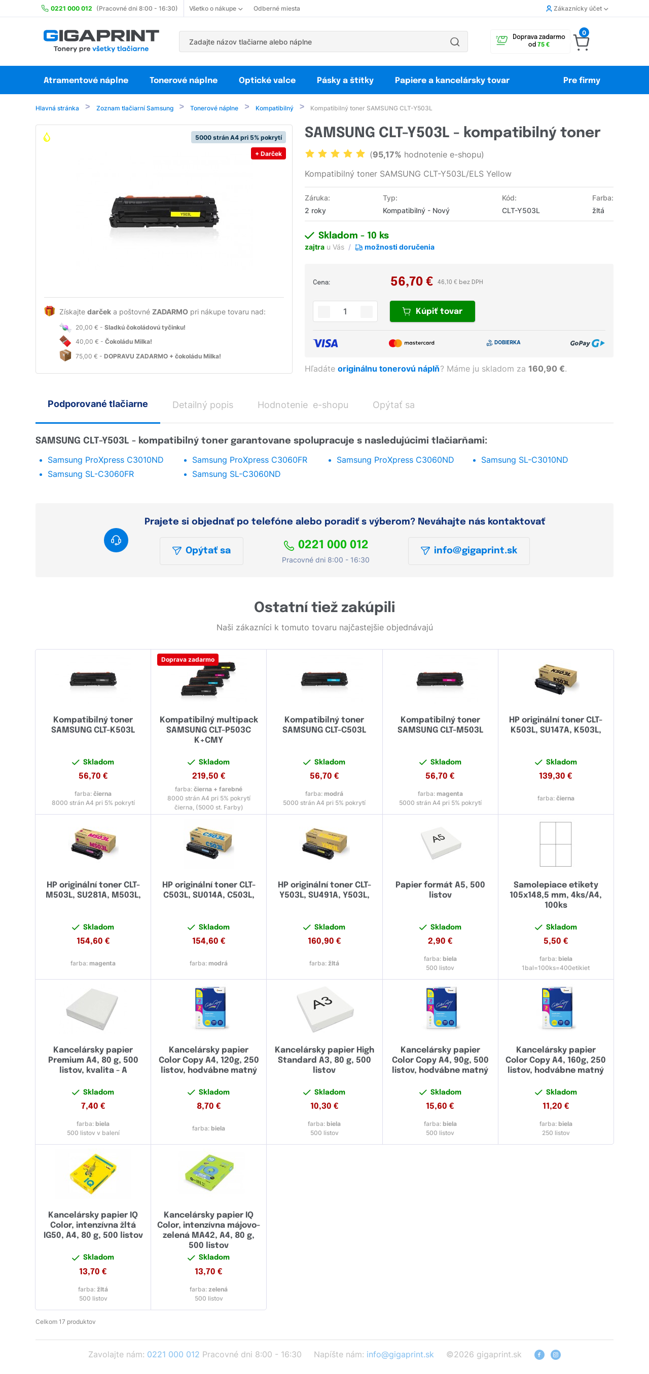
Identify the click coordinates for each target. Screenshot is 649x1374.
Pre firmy (581, 80)
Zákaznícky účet (577, 8)
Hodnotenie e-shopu (303, 405)
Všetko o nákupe (215, 8)
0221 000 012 (326, 546)
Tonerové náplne (184, 80)
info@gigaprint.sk (469, 552)
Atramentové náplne (86, 80)
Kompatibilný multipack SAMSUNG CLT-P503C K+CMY (209, 731)
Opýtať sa (201, 552)
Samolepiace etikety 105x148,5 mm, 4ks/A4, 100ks (556, 896)
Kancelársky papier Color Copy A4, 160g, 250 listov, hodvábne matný (556, 1061)
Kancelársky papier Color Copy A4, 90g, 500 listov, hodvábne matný (440, 1061)
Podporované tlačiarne (98, 404)
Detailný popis (202, 405)
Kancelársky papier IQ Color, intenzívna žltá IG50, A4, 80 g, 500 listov (93, 1226)
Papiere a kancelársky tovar (453, 80)
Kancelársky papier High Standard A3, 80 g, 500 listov (324, 1061)
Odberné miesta (277, 8)
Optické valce (267, 80)
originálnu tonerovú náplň (390, 370)
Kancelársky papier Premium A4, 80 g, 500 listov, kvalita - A (93, 1061)
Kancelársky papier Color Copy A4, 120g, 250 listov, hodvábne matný (209, 1061)
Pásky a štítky (345, 80)
